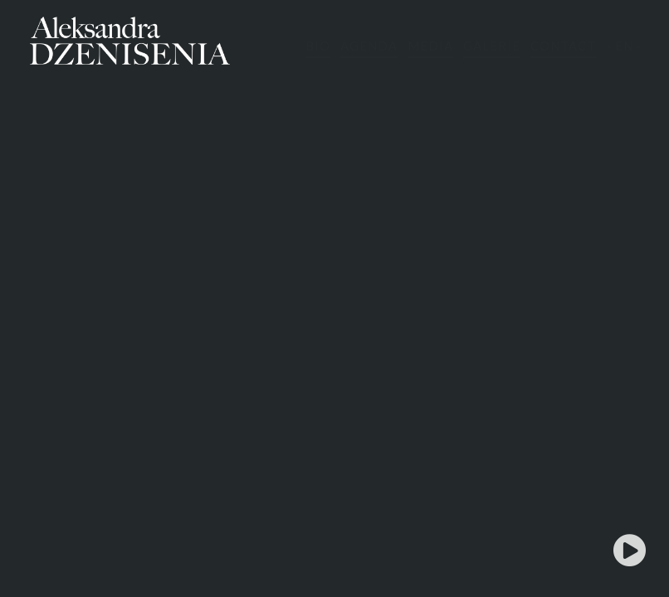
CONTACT (563, 45)
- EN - (624, 45)
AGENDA (369, 45)
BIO (317, 45)
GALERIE (491, 45)
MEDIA (430, 45)
